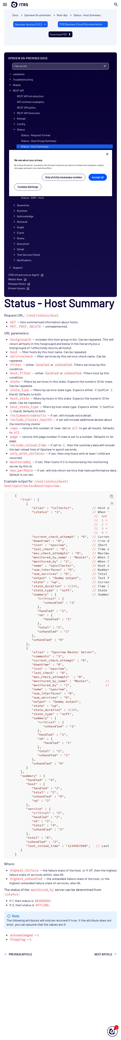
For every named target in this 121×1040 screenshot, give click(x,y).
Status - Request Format (35, 135)
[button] (112, 1031)
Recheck (22, 221)
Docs (15, 15)
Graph (20, 227)
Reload (21, 118)
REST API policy (26, 107)
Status (21, 129)
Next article (103, 954)
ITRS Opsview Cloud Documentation (80, 24)
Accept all (98, 177)
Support (18, 267)
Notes (20, 238)
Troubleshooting (23, 79)
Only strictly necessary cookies (63, 177)
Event (20, 232)
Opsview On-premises (37, 15)
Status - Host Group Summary (38, 140)
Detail (20, 249)
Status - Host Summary (87, 15)
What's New (15, 279)
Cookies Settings (28, 186)
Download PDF (60, 34)
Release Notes (17, 283)
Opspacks (19, 74)
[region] (60, 173)
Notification (24, 260)
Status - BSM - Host (32, 197)
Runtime (22, 210)
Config (21, 124)
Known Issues (16, 288)
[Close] (107, 154)
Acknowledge (25, 216)
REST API (18, 90)
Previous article (20, 954)
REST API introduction (30, 96)
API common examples (30, 101)
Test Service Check (28, 254)
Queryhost (23, 243)
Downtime (23, 205)
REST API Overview (28, 113)
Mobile (17, 85)
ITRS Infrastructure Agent (23, 274)
